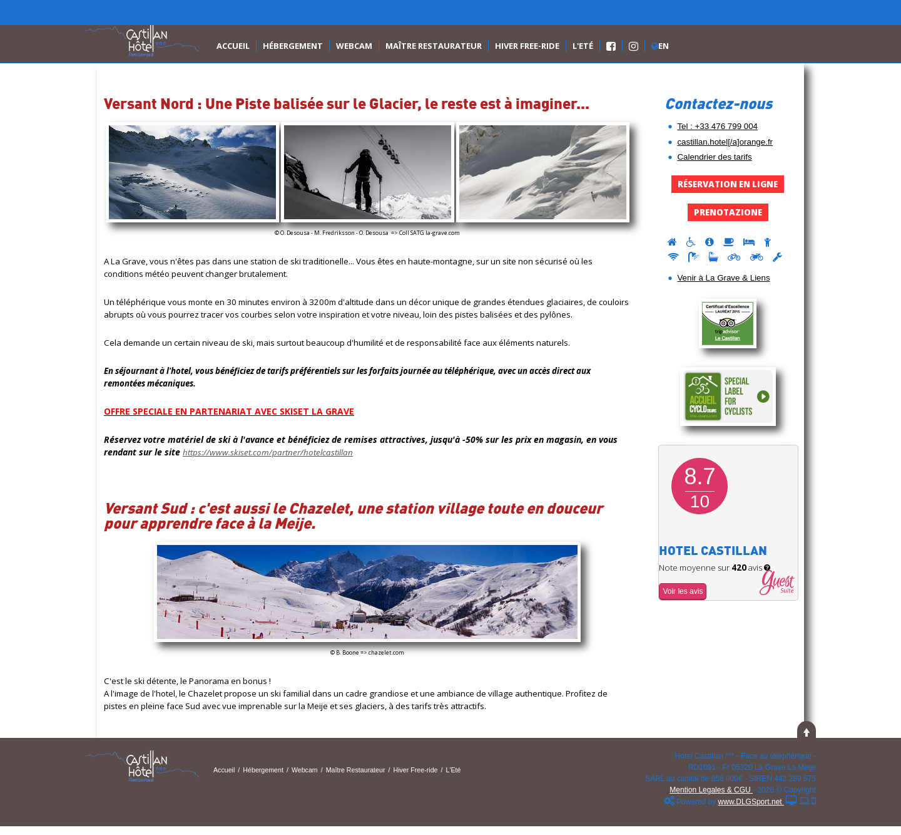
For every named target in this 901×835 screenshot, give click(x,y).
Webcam (354, 45)
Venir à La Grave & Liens (723, 278)
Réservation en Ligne (728, 184)
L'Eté (583, 45)
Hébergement (293, 45)
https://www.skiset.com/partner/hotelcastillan (268, 452)
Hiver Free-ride (527, 45)
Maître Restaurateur (433, 45)
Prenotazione (728, 212)
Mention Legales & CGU (711, 790)
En (660, 45)
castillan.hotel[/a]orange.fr (725, 142)
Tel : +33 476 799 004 (717, 126)
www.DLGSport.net (751, 801)
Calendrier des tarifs (714, 157)
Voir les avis (683, 591)
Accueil (233, 45)
